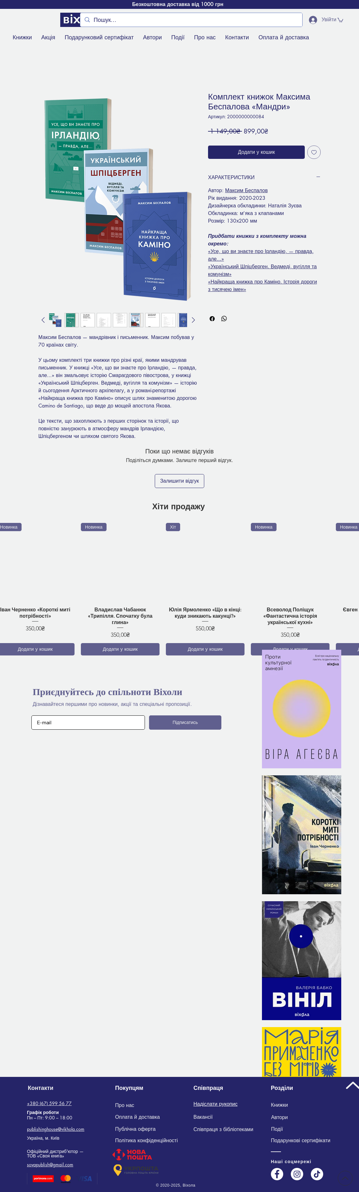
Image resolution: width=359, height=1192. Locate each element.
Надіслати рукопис (215, 1104)
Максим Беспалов (246, 190)
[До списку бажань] (314, 152)
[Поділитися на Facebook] (212, 318)
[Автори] (279, 1117)
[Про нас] (124, 1105)
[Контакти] (40, 1088)
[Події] (277, 1129)
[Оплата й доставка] (137, 1117)
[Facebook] (277, 1174)
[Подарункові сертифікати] (300, 1140)
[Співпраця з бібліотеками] (223, 1130)
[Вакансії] (203, 1117)
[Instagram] (297, 1174)
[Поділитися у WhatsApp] (224, 318)
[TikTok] (317, 1174)
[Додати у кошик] (120, 649)
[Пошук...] (191, 20)
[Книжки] (279, 1105)
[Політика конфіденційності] (150, 1140)
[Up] (345, 1178)
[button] (340, 19)
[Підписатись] (185, 722)
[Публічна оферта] (136, 1129)
